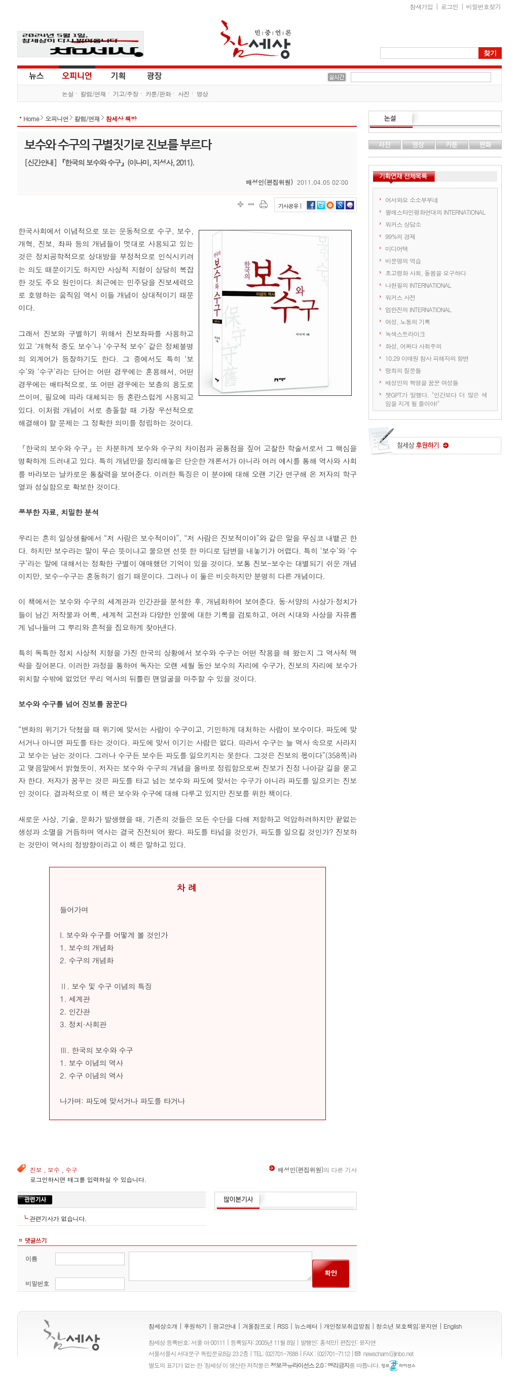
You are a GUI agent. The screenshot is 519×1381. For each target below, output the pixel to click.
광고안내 (224, 1326)
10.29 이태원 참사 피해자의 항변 (427, 358)
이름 (31, 1258)
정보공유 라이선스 (398, 1365)
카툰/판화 (158, 93)
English (452, 1326)
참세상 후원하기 (435, 444)
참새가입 (421, 6)
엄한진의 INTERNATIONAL (418, 309)
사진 (184, 93)
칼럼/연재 (93, 93)
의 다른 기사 (313, 1169)
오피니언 (77, 75)
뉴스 (35, 75)
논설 (67, 93)
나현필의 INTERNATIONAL (418, 285)
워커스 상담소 (403, 224)
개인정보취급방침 (347, 1326)
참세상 (255, 39)
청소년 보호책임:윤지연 (406, 1326)
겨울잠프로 (256, 1326)
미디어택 (396, 248)
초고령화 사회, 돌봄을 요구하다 (425, 272)
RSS (282, 1326)
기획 (118, 75)
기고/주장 (125, 93)
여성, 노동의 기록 (407, 321)
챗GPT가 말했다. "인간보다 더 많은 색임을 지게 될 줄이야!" (436, 399)
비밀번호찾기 (483, 6)
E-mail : (359, 1353)
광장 (147, 75)
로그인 (449, 6)
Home (31, 118)
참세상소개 (163, 1326)
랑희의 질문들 (403, 370)
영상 (202, 93)
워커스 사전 (400, 297)
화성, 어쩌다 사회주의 (413, 346)
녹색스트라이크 (405, 333)
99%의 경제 (400, 236)
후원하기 (195, 1326)
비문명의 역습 (403, 260)
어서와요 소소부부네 (411, 199)
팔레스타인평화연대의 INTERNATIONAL (435, 212)
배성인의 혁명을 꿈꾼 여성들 (421, 382)
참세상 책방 (121, 118)
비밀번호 (37, 1283)
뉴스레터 (306, 1326)
